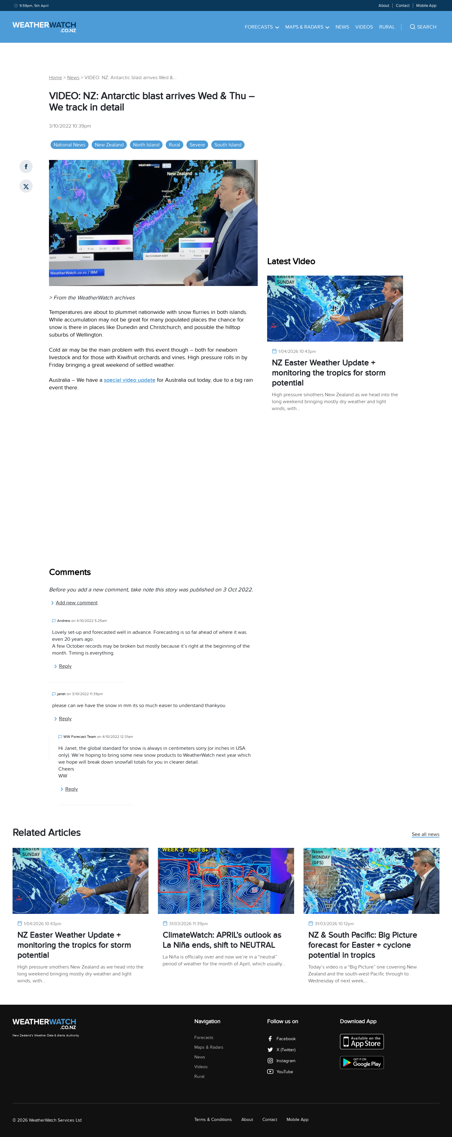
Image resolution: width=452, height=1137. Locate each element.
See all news (425, 835)
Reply (63, 666)
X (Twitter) (281, 1049)
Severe (197, 145)
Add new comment (74, 603)
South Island (227, 145)
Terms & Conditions (213, 1119)
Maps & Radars (307, 27)
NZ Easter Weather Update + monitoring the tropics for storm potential (328, 373)
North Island (146, 145)
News (342, 27)
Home (55, 77)
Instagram (281, 1060)
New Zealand (109, 145)
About (384, 5)
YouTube (280, 1071)
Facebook (281, 1038)
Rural (387, 27)
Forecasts (262, 27)
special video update (129, 380)
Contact (403, 5)
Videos (364, 27)
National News (69, 145)
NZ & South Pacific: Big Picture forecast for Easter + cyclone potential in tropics (362, 945)
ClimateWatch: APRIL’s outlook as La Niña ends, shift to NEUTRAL (222, 940)
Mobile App (426, 5)
